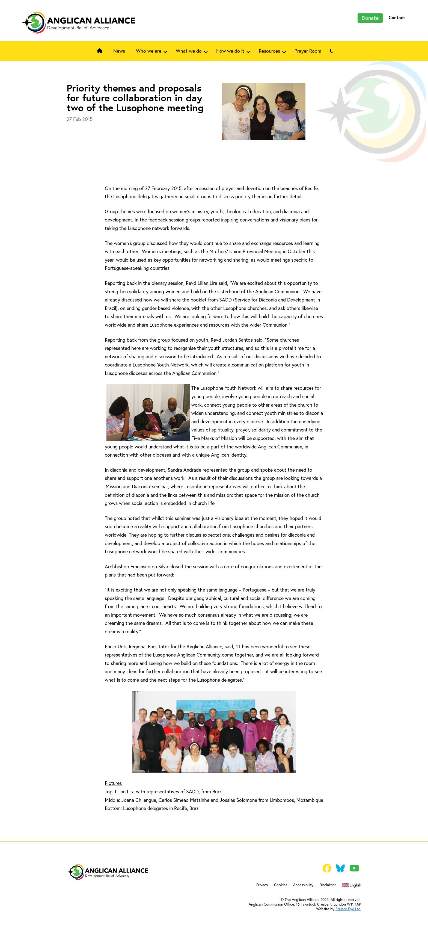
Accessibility (303, 885)
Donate (370, 17)
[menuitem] (351, 886)
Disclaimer (327, 885)
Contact (397, 17)
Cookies (280, 885)
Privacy (262, 885)
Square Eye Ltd (348, 908)
